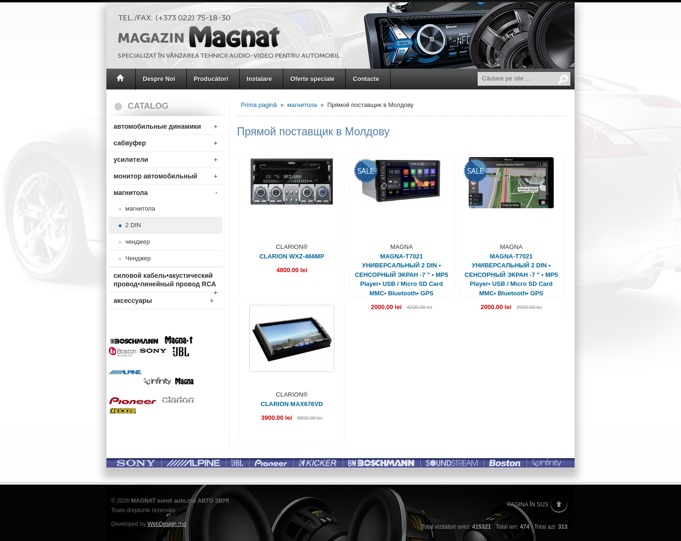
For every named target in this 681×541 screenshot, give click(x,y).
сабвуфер (166, 143)
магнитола (166, 192)
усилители (166, 159)
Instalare (259, 78)
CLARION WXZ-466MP (291, 256)
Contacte (366, 78)
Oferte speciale (312, 78)
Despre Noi (159, 78)
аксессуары (164, 300)
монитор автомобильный (166, 176)
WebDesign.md (167, 524)
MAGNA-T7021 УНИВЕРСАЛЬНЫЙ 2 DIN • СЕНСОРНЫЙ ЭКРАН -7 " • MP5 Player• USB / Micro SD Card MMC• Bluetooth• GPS (401, 275)
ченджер (137, 241)
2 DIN (133, 225)
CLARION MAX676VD (292, 404)
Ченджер (138, 258)
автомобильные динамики (166, 126)
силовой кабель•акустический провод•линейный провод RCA (166, 282)
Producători (211, 78)
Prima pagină (259, 104)
